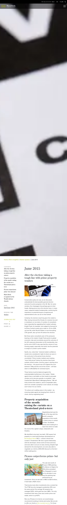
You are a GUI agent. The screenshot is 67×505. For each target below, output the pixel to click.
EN (57, 1)
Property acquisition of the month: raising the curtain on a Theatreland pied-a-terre (10, 282)
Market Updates (25, 260)
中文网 (61, 1)
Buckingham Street (30, 438)
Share (7, 326)
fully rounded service (43, 503)
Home (6, 260)
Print (7, 324)
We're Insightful (14, 260)
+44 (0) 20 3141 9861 (48, 1)
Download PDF (9, 320)
